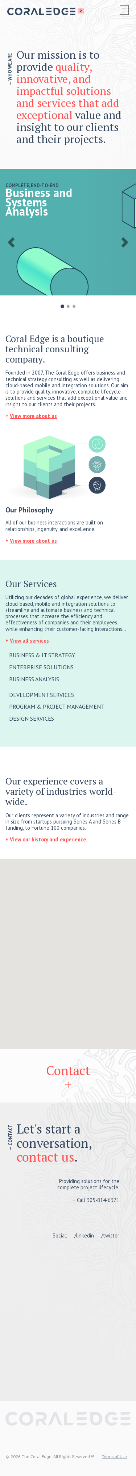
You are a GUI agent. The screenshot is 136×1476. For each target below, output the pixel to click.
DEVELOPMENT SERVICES (41, 694)
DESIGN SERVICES (31, 718)
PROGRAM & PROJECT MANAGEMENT (56, 706)
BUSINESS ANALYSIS (34, 679)
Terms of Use (114, 1456)
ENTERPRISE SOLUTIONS (41, 667)
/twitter (110, 1235)
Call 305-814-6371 (98, 1200)
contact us (45, 1156)
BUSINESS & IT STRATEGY (42, 655)
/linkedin (84, 1235)
